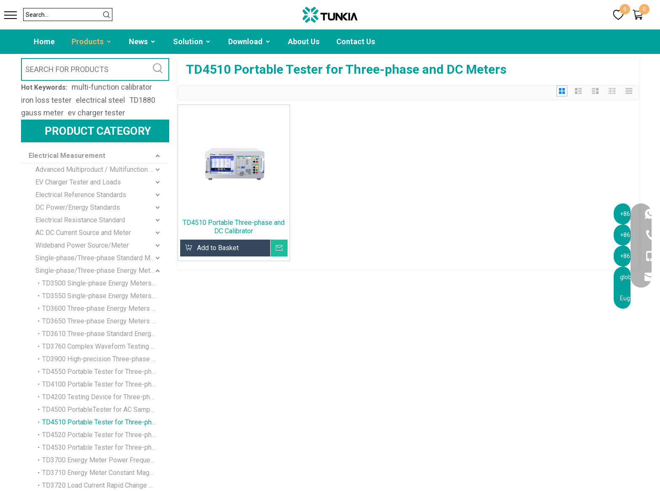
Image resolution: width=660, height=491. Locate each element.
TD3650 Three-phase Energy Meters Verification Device (105, 321)
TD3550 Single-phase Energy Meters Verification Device (105, 296)
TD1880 (142, 100)
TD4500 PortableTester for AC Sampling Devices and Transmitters (105, 410)
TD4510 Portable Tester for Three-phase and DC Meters (105, 422)
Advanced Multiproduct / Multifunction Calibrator (101, 169)
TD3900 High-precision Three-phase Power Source (105, 359)
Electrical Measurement (67, 156)
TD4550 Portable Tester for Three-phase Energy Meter (105, 372)
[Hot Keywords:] (157, 69)
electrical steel (100, 100)
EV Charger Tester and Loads (78, 182)
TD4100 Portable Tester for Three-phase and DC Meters (105, 384)
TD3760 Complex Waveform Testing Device (105, 346)
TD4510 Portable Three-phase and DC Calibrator (234, 227)
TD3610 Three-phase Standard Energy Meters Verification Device (105, 334)
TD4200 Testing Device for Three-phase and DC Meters (105, 397)
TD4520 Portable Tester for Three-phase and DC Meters (105, 435)
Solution (192, 41)
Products (92, 41)
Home (44, 41)
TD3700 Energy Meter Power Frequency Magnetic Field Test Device (105, 460)
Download (249, 41)
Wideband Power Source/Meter (82, 245)
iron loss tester (46, 100)
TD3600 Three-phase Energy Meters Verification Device (105, 308)
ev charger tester (96, 112)
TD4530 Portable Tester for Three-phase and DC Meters (105, 447)
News (142, 41)
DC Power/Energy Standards (77, 207)
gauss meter (42, 112)
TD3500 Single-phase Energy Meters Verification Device (105, 283)
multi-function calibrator (112, 87)
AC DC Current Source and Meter (83, 233)
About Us (303, 41)
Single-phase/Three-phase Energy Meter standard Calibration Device (101, 271)
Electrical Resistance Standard (80, 220)
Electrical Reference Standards (80, 195)
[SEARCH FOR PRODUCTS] (84, 69)
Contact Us (355, 41)
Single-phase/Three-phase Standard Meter (98, 258)
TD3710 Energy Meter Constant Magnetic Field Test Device (105, 473)
